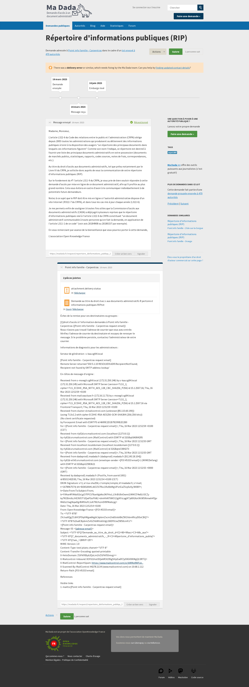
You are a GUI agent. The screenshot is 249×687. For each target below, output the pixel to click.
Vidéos (171, 673)
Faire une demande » (188, 16)
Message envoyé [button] (62, 122)
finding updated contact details (173, 67)
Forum (132, 25)
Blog (92, 25)
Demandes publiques (58, 25)
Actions (156, 51)
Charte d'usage (93, 656)
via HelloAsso (153, 642)
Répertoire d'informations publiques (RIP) (182, 222)
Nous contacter (75, 656)
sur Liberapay (137, 642)
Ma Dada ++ (174, 164)
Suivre (175, 51)
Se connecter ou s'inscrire (146, 7)
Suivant (185, 203)
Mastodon (183, 673)
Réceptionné (141, 122)
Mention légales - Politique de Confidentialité (67, 659)
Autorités (80, 25)
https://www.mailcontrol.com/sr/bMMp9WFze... (117, 562)
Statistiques (116, 25)
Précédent (173, 203)
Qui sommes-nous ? (55, 656)
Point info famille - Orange (180, 241)
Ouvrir (69, 309)
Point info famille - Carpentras (85, 50)
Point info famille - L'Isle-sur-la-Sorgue (185, 228)
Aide (103, 25)
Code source (197, 673)
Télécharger (79, 292)
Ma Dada (69, 11)
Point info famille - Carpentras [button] (82, 267)
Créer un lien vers (123, 253)
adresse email (83, 528)
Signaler (141, 253)
